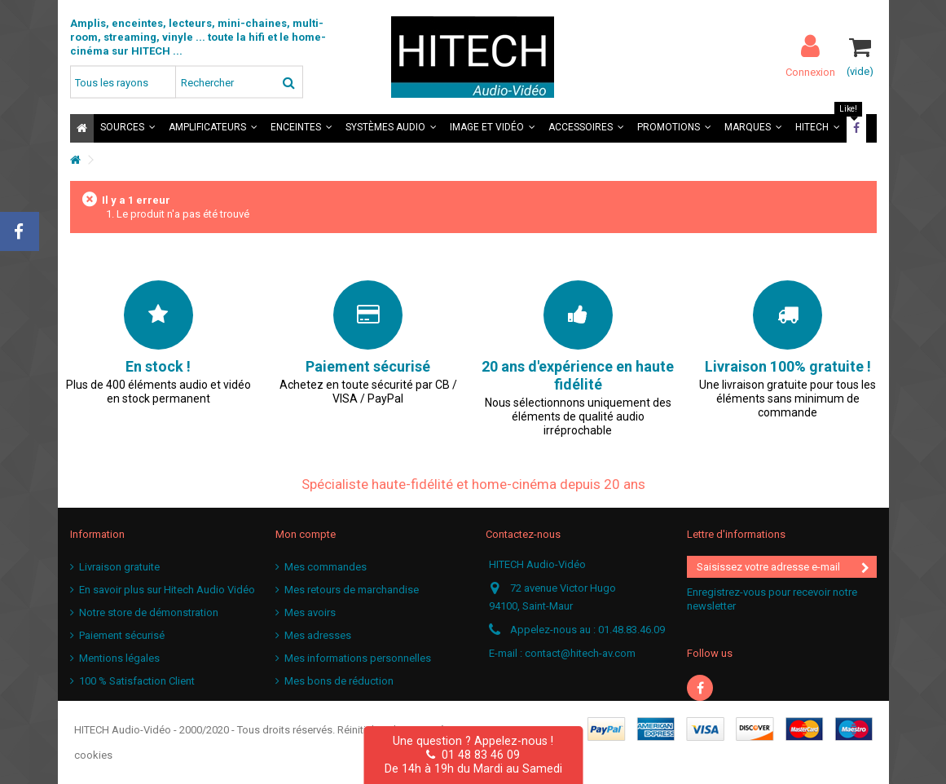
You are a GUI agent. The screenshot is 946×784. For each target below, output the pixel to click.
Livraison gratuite (119, 567)
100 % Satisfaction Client (137, 681)
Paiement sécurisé (122, 635)
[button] (128, 128)
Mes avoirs (310, 612)
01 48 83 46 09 (473, 754)
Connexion (810, 71)
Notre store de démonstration (148, 612)
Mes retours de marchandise (351, 590)
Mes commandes (325, 567)
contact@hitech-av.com (580, 653)
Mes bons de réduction (339, 681)
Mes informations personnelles (357, 658)
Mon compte (305, 534)
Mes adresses (317, 635)
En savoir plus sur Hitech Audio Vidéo (167, 590)
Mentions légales (119, 658)
